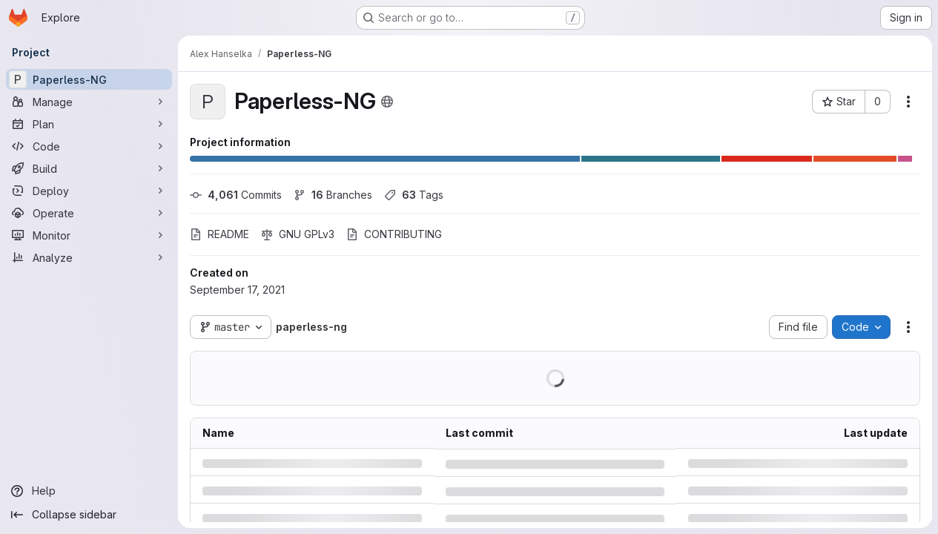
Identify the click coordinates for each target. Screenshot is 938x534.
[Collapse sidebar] (89, 514)
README (219, 234)
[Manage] (89, 101)
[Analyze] (89, 257)
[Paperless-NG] (89, 79)
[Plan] (89, 123)
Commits (236, 194)
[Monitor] (89, 235)
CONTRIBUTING (394, 234)
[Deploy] (89, 190)
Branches (333, 194)
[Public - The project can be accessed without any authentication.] (387, 102)
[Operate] (89, 212)
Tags (413, 194)
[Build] (89, 168)
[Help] (89, 491)
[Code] (89, 146)
